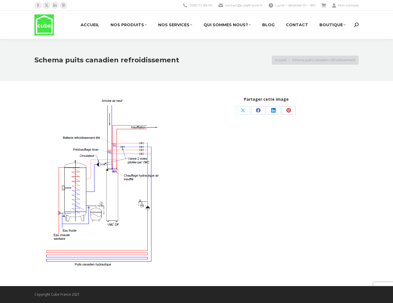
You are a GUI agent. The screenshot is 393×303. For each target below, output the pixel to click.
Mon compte (345, 5)
